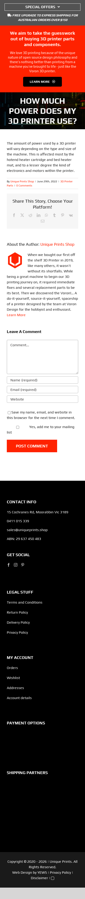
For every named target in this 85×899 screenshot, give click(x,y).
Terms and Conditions (24, 602)
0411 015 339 (18, 521)
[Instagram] (15, 565)
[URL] (42, 399)
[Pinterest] (22, 565)
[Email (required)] (42, 389)
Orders (12, 668)
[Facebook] (8, 565)
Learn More (16, 315)
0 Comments (24, 185)
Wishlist (13, 678)
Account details (19, 698)
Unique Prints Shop (22, 181)
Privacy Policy (17, 632)
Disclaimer (39, 878)
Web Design (22, 872)
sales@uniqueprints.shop (27, 530)
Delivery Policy (18, 622)
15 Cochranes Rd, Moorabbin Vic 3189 (37, 512)
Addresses (15, 688)
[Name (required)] (42, 380)
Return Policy (17, 612)
